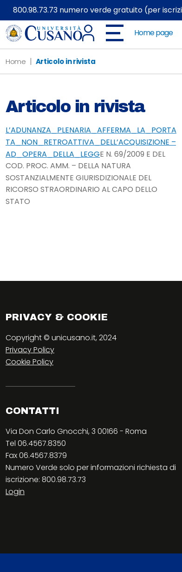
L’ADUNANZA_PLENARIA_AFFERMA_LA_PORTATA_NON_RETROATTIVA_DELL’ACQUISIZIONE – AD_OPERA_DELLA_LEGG (91, 142)
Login (15, 491)
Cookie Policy (29, 361)
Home (16, 61)
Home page (153, 32)
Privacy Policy (30, 349)
